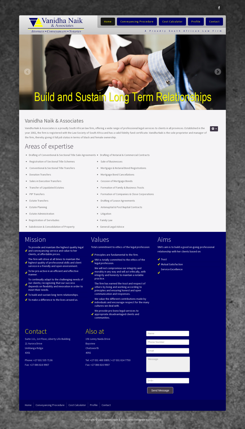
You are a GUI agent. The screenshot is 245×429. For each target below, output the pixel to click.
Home (108, 21)
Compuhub (155, 419)
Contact (214, 21)
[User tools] (214, 128)
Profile (195, 21)
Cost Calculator (172, 21)
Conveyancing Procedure (137, 21)
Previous (27, 71)
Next (217, 71)
